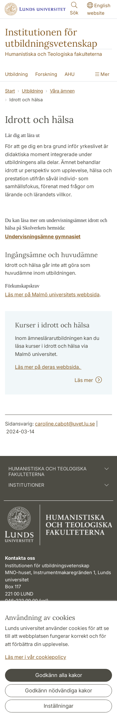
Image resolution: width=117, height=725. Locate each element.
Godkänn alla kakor (58, 675)
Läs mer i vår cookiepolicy (35, 657)
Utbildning (32, 90)
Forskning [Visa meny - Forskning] (46, 74)
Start (10, 90)
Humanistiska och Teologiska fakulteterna (53, 54)
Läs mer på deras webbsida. (48, 367)
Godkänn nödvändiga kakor (58, 690)
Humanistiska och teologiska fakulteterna (58, 471)
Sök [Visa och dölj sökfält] (74, 8)
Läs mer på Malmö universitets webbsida (52, 294)
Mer (102, 74)
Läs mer (88, 380)
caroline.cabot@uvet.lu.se (65, 424)
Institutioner (58, 485)
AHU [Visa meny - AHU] (70, 74)
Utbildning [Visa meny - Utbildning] (16, 74)
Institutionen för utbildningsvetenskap (51, 37)
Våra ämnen (62, 90)
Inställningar (58, 706)
